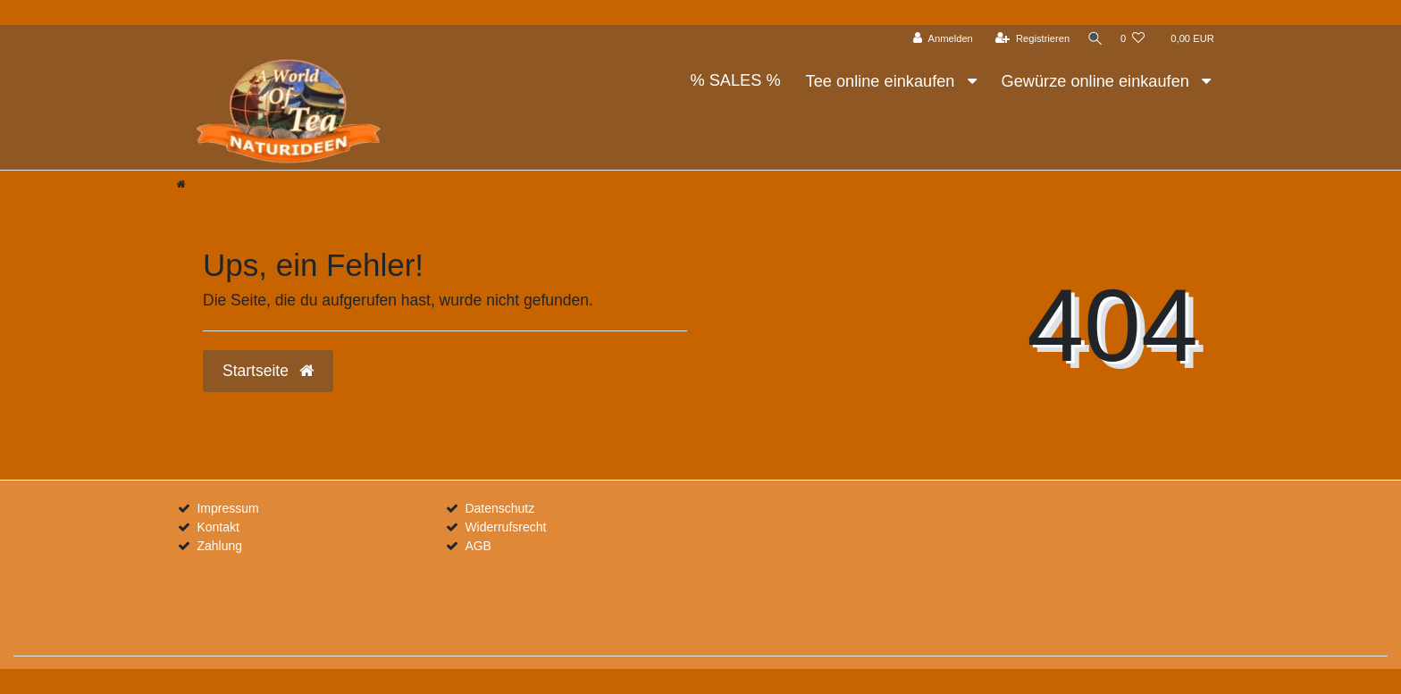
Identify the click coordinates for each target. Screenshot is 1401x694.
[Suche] (1093, 39)
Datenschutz (499, 508)
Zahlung (219, 546)
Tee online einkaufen (883, 81)
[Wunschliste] (1132, 39)
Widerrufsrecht (505, 527)
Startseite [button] (268, 371)
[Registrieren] (1028, 39)
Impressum (227, 508)
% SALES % (735, 80)
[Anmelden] (938, 39)
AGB (478, 546)
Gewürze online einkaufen (1098, 81)
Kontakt (218, 527)
